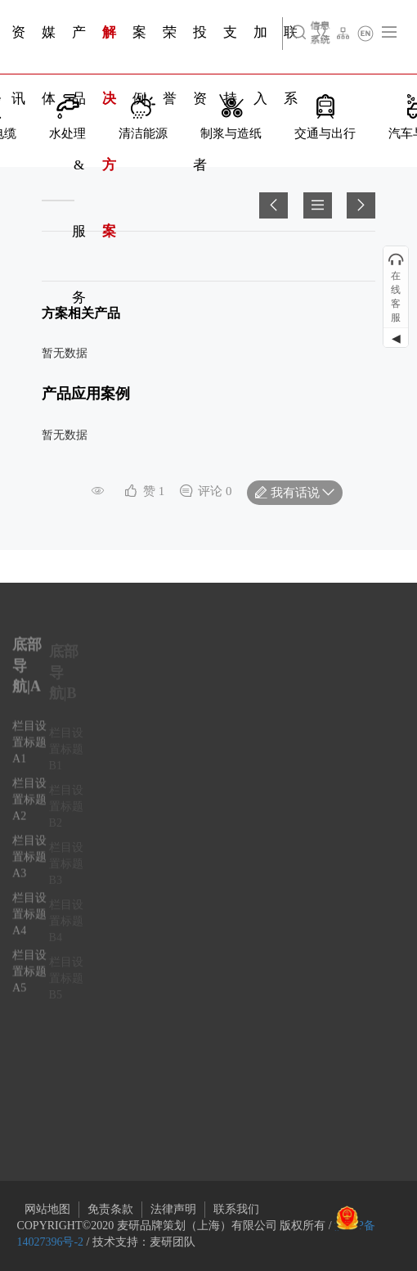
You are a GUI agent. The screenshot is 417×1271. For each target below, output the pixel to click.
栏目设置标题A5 (29, 979)
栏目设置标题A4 (29, 921)
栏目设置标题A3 (29, 864)
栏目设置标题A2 (29, 807)
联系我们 (236, 1209)
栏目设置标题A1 (29, 750)
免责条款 (110, 1209)
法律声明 (173, 1209)
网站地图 (47, 1209)
